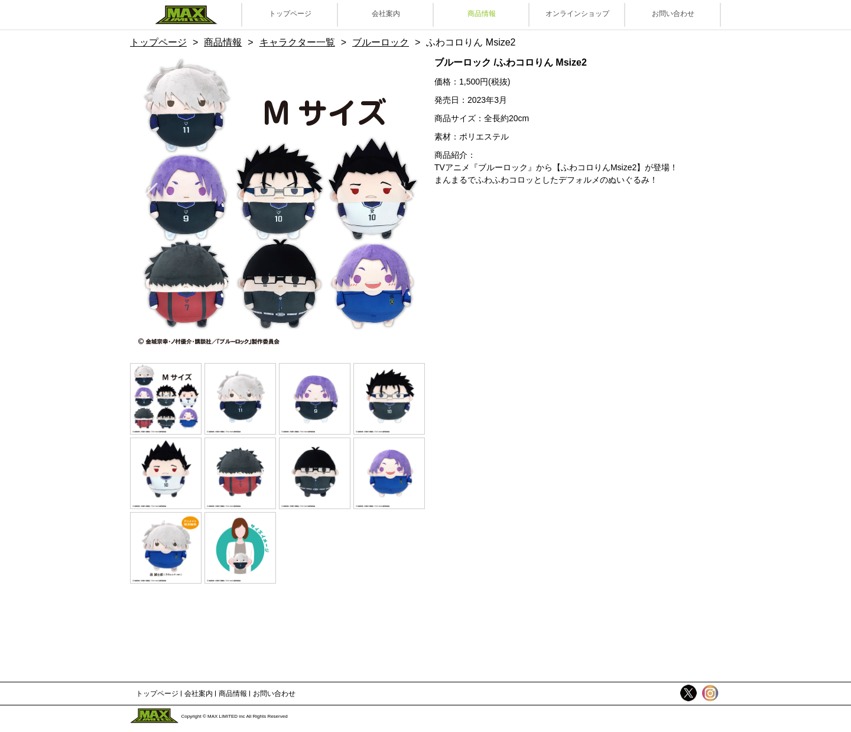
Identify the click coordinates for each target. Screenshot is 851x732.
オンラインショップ (577, 13)
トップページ (290, 13)
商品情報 (481, 13)
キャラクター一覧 (297, 42)
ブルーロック (380, 42)
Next (399, 203)
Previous (156, 203)
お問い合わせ (673, 13)
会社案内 (386, 13)
